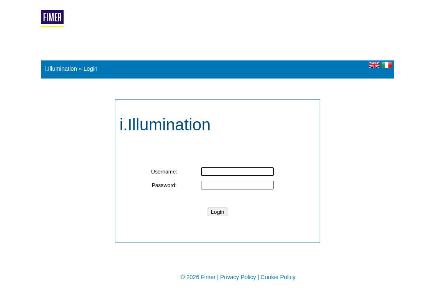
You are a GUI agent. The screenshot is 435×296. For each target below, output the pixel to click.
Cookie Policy (278, 277)
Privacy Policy (239, 277)
